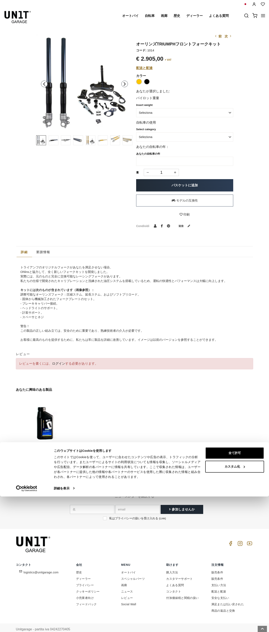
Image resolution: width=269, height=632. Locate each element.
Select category (146, 129)
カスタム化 (235, 602)
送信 (186, 225)
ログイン (58, 363)
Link (162, 510)
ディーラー (194, 15)
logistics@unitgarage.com (41, 564)
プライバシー (85, 577)
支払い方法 (218, 577)
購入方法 (172, 564)
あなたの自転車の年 (148, 153)
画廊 (164, 15)
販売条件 (217, 564)
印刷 (185, 214)
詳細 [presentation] (24, 252)
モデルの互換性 (185, 200)
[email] (137, 501)
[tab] (24, 252)
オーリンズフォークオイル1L (37, 448)
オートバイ (130, 15)
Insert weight (144, 105)
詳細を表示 (62, 624)
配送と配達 (144, 68)
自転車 (150, 15)
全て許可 (234, 588)
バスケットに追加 (185, 185)
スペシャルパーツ (133, 570)
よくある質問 (219, 15)
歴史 (177, 15)
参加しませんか (182, 501)
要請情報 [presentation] (43, 252)
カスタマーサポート (179, 570)
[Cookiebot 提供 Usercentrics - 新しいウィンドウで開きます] (27, 624)
